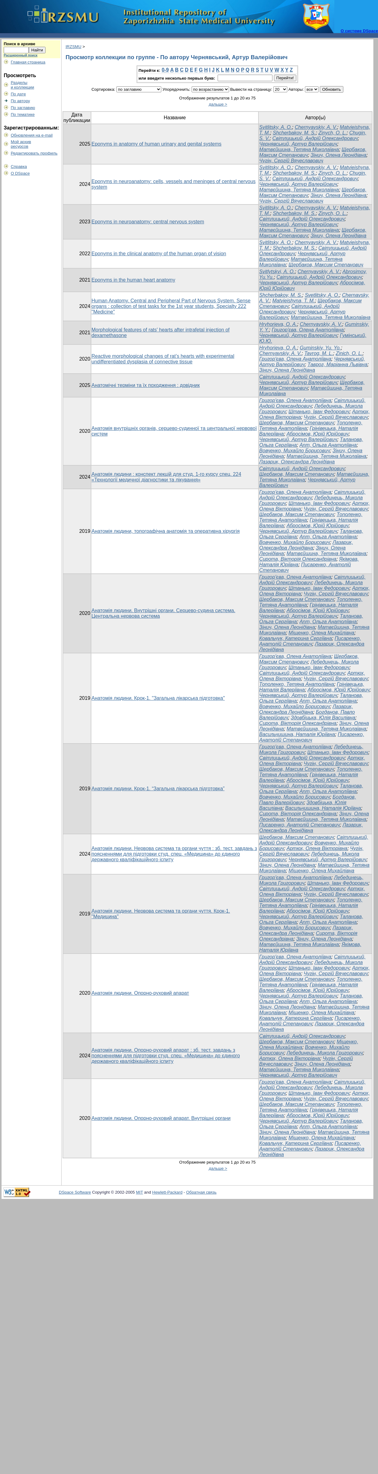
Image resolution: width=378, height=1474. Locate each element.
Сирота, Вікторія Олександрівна (297, 559)
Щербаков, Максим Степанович (326, 264)
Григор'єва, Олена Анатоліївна (308, 329)
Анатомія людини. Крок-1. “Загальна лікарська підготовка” (158, 788)
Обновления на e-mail (32, 135)
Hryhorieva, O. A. (278, 324)
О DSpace (20, 173)
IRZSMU (73, 46)
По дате (18, 94)
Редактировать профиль (34, 153)
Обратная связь (201, 1192)
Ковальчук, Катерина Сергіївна (295, 638)
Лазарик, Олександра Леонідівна (297, 461)
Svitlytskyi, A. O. (277, 271)
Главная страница (28, 62)
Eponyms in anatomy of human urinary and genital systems (157, 144)
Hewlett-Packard (167, 1192)
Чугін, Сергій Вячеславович (291, 160)
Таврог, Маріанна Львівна (337, 364)
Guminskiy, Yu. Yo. (320, 347)
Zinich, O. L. (349, 353)
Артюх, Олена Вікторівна (317, 848)
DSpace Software (75, 1192)
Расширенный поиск (20, 55)
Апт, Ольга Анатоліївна (328, 445)
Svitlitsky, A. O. (275, 127)
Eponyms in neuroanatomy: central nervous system (148, 221)
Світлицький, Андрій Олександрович (315, 138)
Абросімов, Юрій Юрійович (318, 433)
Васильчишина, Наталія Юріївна (297, 734)
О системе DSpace (359, 31)
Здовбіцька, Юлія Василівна (323, 717)
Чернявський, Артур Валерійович (298, 144)
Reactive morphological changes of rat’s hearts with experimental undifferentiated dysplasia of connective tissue (163, 358)
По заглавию (23, 107)
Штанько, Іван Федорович (319, 411)
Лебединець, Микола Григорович (325, 1052)
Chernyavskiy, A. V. (316, 127)
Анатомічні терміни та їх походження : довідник (146, 385)
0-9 (165, 69)
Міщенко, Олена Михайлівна (321, 632)
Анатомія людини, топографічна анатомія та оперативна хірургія (166, 531)
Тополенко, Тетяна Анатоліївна (296, 684)
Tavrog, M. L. (318, 353)
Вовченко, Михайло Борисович (294, 450)
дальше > (218, 104)
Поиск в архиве (19, 44)
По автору (20, 101)
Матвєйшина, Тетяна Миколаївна (299, 149)
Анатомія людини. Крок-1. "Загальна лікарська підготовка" (158, 698)
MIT (139, 1192)
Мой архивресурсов (21, 144)
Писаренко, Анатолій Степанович (310, 641)
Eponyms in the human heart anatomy (133, 280)
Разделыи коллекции (22, 85)
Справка (19, 166)
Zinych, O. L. (333, 132)
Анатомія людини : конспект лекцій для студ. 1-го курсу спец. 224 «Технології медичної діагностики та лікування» (166, 477)
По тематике (23, 114)
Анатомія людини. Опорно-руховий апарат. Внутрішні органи (161, 1118)
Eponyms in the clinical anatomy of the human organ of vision (159, 253)
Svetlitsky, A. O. (322, 295)
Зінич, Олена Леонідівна (338, 155)
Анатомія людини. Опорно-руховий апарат (140, 993)
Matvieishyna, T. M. (293, 300)
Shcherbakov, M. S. (294, 132)
